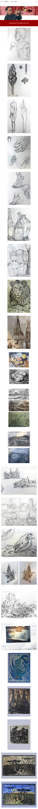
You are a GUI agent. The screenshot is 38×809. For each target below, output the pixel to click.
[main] (19, 11)
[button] (1, 1)
